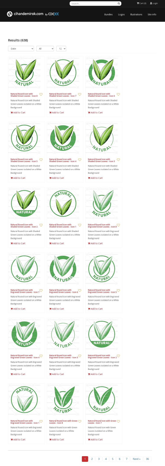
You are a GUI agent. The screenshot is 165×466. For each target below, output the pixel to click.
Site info (152, 14)
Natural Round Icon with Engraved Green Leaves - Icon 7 (25, 291)
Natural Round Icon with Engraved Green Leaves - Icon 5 (102, 291)
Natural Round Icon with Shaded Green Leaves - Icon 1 (62, 225)
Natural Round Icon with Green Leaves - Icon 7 (102, 421)
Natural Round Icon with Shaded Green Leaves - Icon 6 (101, 94)
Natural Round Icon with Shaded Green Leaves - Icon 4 (62, 160)
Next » (137, 459)
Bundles (108, 14)
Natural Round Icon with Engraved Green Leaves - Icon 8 (102, 225)
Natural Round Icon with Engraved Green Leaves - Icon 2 (102, 356)
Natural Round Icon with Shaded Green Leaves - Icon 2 (24, 225)
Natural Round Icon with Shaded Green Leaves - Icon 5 (24, 160)
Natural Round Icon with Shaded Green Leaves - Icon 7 (62, 94)
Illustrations (136, 14)
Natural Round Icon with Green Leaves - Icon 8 (63, 421)
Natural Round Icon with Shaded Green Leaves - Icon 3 (101, 160)
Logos (121, 14)
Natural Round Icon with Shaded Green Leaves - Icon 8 (24, 94)
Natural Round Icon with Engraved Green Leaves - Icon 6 (63, 291)
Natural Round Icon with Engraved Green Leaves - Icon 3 (63, 356)
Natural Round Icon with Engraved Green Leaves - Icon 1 (25, 421)
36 (147, 459)
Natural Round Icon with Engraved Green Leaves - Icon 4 (25, 356)
